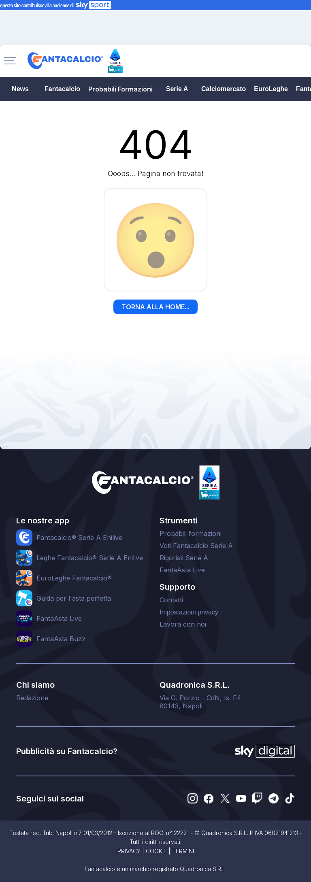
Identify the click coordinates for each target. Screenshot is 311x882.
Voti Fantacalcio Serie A (196, 546)
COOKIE (156, 851)
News (20, 88)
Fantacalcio (62, 88)
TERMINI (183, 851)
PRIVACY (129, 851)
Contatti (171, 600)
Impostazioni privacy (189, 612)
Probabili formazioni (191, 533)
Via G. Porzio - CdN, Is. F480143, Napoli (200, 702)
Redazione (32, 698)
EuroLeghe (271, 88)
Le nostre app (42, 520)
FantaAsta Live (182, 570)
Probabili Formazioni (120, 89)
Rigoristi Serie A (184, 558)
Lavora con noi (183, 624)
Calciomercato (223, 88)
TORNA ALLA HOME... (155, 307)
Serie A (177, 88)
